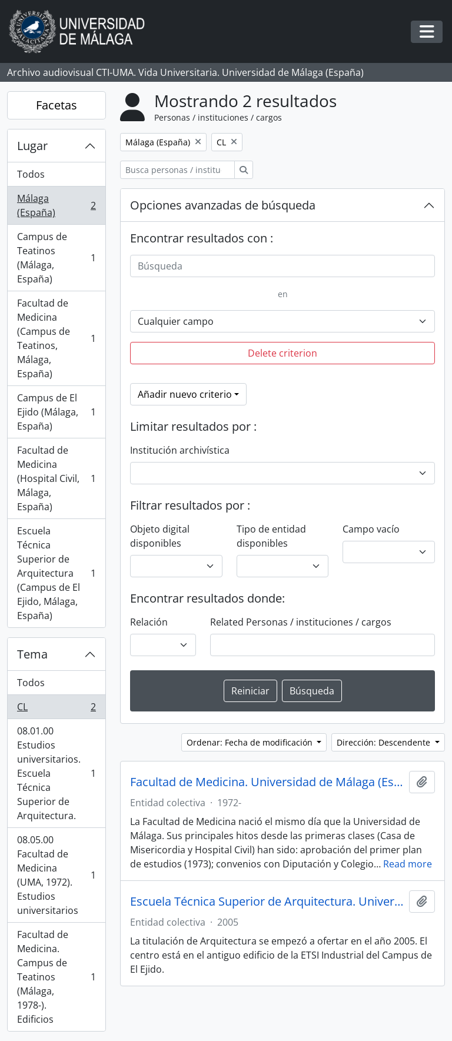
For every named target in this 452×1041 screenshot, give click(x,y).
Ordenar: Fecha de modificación (251, 742)
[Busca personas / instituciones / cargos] (177, 170)
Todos (31, 174)
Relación (149, 622)
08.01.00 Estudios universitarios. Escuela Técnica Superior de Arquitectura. (56, 773)
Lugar (32, 146)
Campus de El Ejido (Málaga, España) (56, 412)
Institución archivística (180, 450)
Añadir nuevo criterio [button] (185, 394)
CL (56, 709)
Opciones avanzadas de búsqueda (222, 205)
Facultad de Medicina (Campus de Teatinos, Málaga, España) (56, 338)
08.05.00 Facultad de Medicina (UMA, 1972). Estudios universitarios (56, 875)
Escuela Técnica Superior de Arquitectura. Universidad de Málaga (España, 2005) (267, 901)
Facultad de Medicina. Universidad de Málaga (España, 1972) (267, 782)
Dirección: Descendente (385, 742)
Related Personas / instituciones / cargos (300, 622)
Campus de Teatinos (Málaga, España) (56, 257)
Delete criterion (282, 353)
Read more (407, 863)
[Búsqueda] (282, 266)
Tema (32, 654)
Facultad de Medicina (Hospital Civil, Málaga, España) (56, 478)
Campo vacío (371, 529)
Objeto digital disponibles (160, 536)
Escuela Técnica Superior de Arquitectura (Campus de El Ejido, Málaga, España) (56, 573)
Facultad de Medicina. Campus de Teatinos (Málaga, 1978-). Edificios (56, 977)
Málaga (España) (56, 205)
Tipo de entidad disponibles (271, 536)
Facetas (56, 105)
